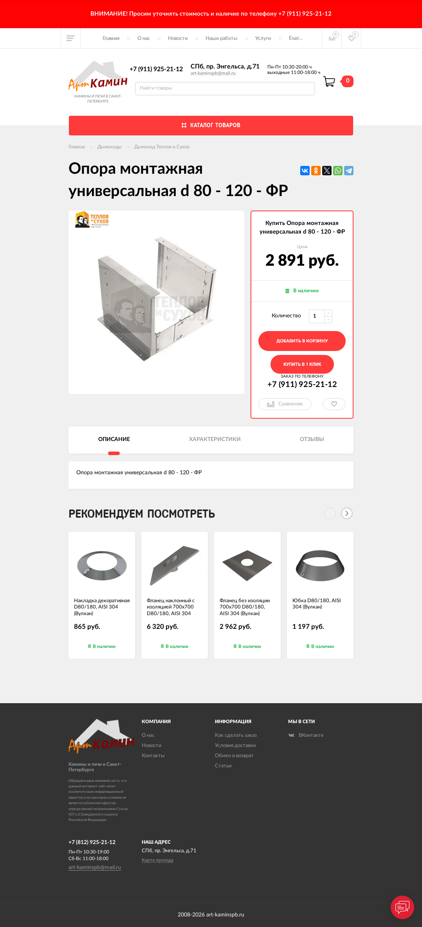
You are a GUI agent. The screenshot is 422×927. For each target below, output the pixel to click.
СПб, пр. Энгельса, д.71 (225, 66)
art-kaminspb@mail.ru (213, 73)
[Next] (347, 513)
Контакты (153, 755)
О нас (143, 38)
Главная (111, 38)
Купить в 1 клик (302, 364)
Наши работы (221, 38)
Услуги (263, 38)
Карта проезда (157, 860)
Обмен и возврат (234, 755)
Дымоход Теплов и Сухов (161, 146)
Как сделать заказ (236, 735)
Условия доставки (235, 745)
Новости (178, 38)
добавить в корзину (302, 341)
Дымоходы (109, 146)
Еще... (296, 38)
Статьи (223, 766)
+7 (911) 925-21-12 (156, 69)
